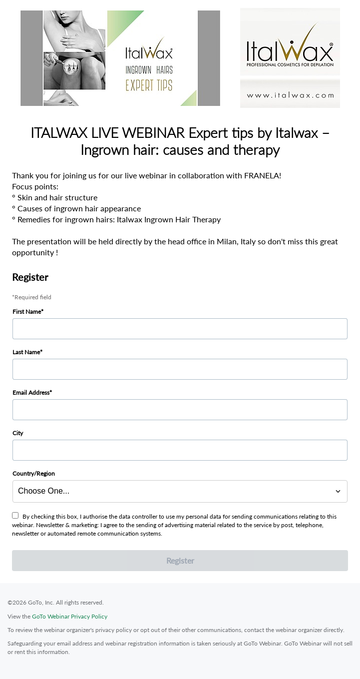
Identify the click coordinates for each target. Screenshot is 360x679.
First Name (26, 311)
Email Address (30, 392)
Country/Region (33, 473)
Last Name (26, 352)
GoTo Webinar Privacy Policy (69, 616)
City (17, 433)
